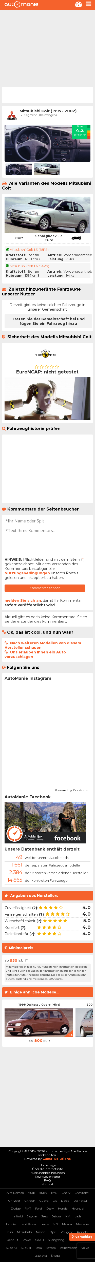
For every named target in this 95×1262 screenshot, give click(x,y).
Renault (12, 1240)
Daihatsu (80, 1200)
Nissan (40, 1232)
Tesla (38, 1248)
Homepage (48, 1165)
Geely (50, 1208)
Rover (27, 1240)
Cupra (44, 1200)
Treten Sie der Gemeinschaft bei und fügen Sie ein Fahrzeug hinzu (48, 321)
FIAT (28, 1208)
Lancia (11, 1224)
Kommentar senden (44, 588)
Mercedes (82, 1224)
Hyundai (78, 1208)
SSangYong (56, 1240)
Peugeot (67, 1232)
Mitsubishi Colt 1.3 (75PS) (29, 250)
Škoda (55, 1255)
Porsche (83, 1232)
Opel (52, 1232)
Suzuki (26, 1248)
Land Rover (28, 1224)
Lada (78, 1216)
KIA (67, 1216)
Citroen (29, 1200)
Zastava (41, 1255)
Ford (38, 1208)
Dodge (16, 1208)
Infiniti (18, 1216)
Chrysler (14, 1200)
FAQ (47, 1180)
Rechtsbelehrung (47, 1176)
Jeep (44, 1216)
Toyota (51, 1248)
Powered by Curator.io (71, 789)
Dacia (65, 1200)
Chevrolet (81, 1193)
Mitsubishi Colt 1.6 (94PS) (29, 266)
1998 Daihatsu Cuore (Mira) (39, 1004)
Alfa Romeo (15, 1193)
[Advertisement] (47, 48)
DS (55, 1200)
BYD (54, 1193)
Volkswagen (68, 1248)
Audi (31, 1193)
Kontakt (47, 1184)
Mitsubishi (24, 1232)
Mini (10, 1232)
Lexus (45, 1224)
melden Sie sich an (23, 600)
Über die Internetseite (47, 1169)
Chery (66, 1193)
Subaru (11, 1248)
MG (55, 1224)
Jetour (56, 1216)
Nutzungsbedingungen (27, 573)
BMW (43, 1193)
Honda (63, 1208)
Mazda (67, 1224)
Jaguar (32, 1216)
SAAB (39, 1240)
